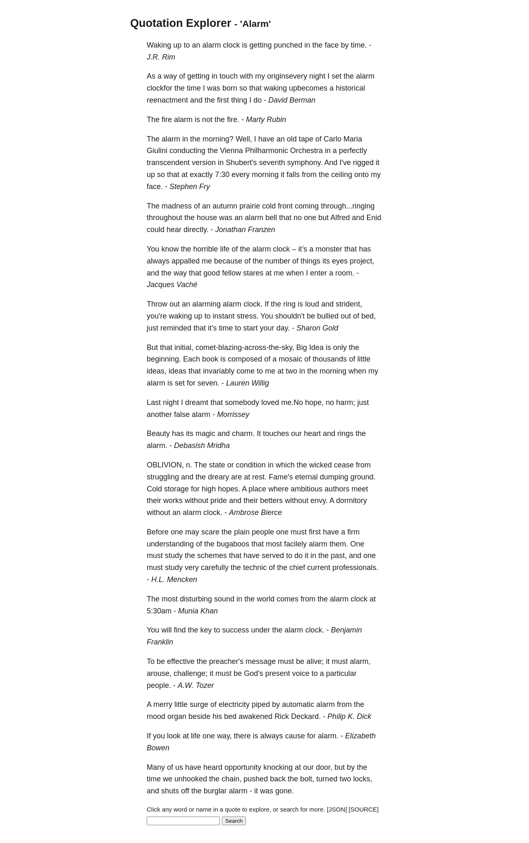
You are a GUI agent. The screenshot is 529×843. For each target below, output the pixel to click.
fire (167, 119)
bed (230, 716)
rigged (363, 162)
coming (307, 206)
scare (210, 532)
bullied (327, 316)
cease (344, 465)
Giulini (157, 150)
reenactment (167, 100)
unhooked (190, 779)
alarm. (157, 445)
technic (255, 567)
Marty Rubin (266, 119)
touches (276, 433)
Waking (159, 45)
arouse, (159, 673)
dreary (218, 477)
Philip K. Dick (349, 716)
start (250, 328)
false (182, 414)
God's (253, 673)
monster (328, 249)
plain (242, 532)
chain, (231, 779)
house (207, 217)
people (263, 532)
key (206, 630)
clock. (252, 304)
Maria (352, 139)
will (166, 630)
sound (224, 599)
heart (312, 433)
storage (176, 489)
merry (162, 704)
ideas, (157, 371)
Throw (157, 304)
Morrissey (233, 414)
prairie (249, 206)
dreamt (196, 402)
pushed (255, 779)
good (211, 273)
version (204, 162)
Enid (373, 217)
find (180, 630)
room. (344, 273)
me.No (292, 402)
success (235, 630)
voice (301, 673)
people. (159, 685)
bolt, (307, 779)
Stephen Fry (189, 186)
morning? (218, 139)
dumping (334, 477)
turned (326, 779)
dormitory (351, 500)
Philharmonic (266, 150)
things (310, 261)
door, (324, 767)
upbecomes (308, 88)
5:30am (159, 611)
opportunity (242, 767)
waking (275, 88)
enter (318, 273)
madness (177, 206)
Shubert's (241, 162)
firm (353, 532)
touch (228, 76)
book (210, 359)
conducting (187, 150)
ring (289, 304)
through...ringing (347, 206)
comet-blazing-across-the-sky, (244, 347)
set (336, 76)
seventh (272, 162)
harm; (345, 402)
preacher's (226, 661)
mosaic (290, 359)
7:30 (222, 174)
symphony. (305, 162)
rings (345, 433)
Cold (154, 489)
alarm (211, 45)
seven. (208, 383)
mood (156, 716)
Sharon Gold (317, 328)
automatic (298, 704)
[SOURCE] (364, 809)
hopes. (229, 489)
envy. (319, 500)
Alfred (340, 217)
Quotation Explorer (180, 23)
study (174, 555)
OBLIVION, (165, 465)
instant (224, 316)
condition (251, 465)
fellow (231, 273)
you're (157, 316)
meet (359, 489)
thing (239, 100)
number (277, 261)
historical (350, 88)
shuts (170, 791)
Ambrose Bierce (255, 512)
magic (205, 433)
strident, (349, 304)
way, (224, 736)
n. (189, 465)
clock (231, 45)
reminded (175, 328)
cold (269, 206)
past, (339, 555)
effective (181, 661)
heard (212, 767)
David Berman (291, 100)
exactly (201, 174)
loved (270, 402)
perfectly (353, 150)
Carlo (332, 139)
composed (245, 359)
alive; (315, 661)
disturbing (196, 599)
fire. (233, 119)
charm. (243, 433)
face (332, 45)
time (194, 88)
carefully (215, 567)
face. (155, 186)
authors (336, 489)
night (317, 76)
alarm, (360, 661)
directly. (196, 229)
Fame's (281, 477)
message (260, 661)
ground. (363, 477)
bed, (368, 316)
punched (288, 45)
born (229, 88)
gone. (284, 791)
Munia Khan (198, 611)
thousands (329, 359)
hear (174, 229)
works (173, 500)
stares (253, 273)
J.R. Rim (161, 57)
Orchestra (306, 150)
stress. (248, 316)
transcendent (168, 162)
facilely (295, 544)
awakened (255, 716)
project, (362, 261)
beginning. (164, 359)
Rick (281, 716)
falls (293, 174)
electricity (234, 704)
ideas (177, 371)
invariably (218, 371)
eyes (340, 261)
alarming (206, 304)
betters (271, 500)
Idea (316, 347)
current (318, 567)
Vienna (231, 150)
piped (261, 704)
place (257, 489)
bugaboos (233, 544)
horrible (205, 249)
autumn (224, 206)
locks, (362, 779)
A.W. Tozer (196, 685)
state (217, 465)
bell (271, 217)
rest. (259, 477)
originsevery (287, 76)
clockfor (159, 88)
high (209, 489)
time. (359, 45)
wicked (320, 465)
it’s (302, 249)
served (273, 555)
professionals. (355, 567)
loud (312, 304)
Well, (244, 139)
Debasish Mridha (202, 445)
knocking (278, 767)
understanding (170, 544)
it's (212, 328)
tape (306, 139)
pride (218, 500)
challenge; (190, 673)
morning (265, 174)
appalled (186, 261)
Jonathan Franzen (245, 229)
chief (297, 567)
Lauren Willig (247, 383)
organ (176, 716)
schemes (212, 555)
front (285, 206)
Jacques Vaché (172, 284)
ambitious (306, 489)
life (224, 249)
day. (283, 328)
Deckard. (306, 716)
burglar (215, 791)
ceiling (341, 174)
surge (199, 704)
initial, (183, 347)
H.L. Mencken (174, 579)
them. (338, 544)
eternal (306, 477)
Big (301, 347)
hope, (314, 402)
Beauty (158, 433)
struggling (163, 477)
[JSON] (337, 809)
